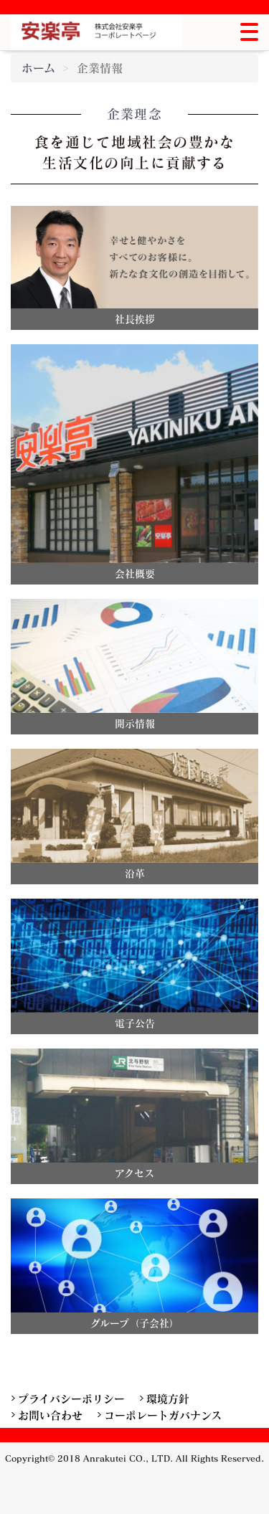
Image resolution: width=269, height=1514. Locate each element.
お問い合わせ (50, 1415)
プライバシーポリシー (71, 1398)
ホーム (38, 68)
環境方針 (167, 1398)
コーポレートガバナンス (163, 1415)
